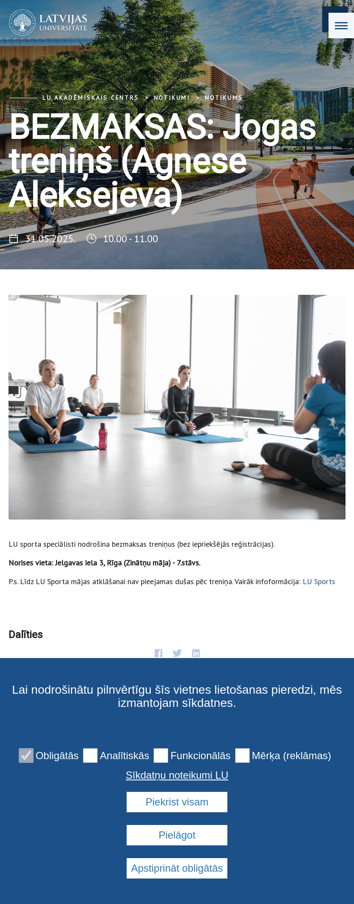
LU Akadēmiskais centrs (90, 98)
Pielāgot (177, 835)
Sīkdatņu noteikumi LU (177, 775)
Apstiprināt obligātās (177, 868)
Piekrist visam (176, 802)
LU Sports (319, 581)
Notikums (224, 98)
